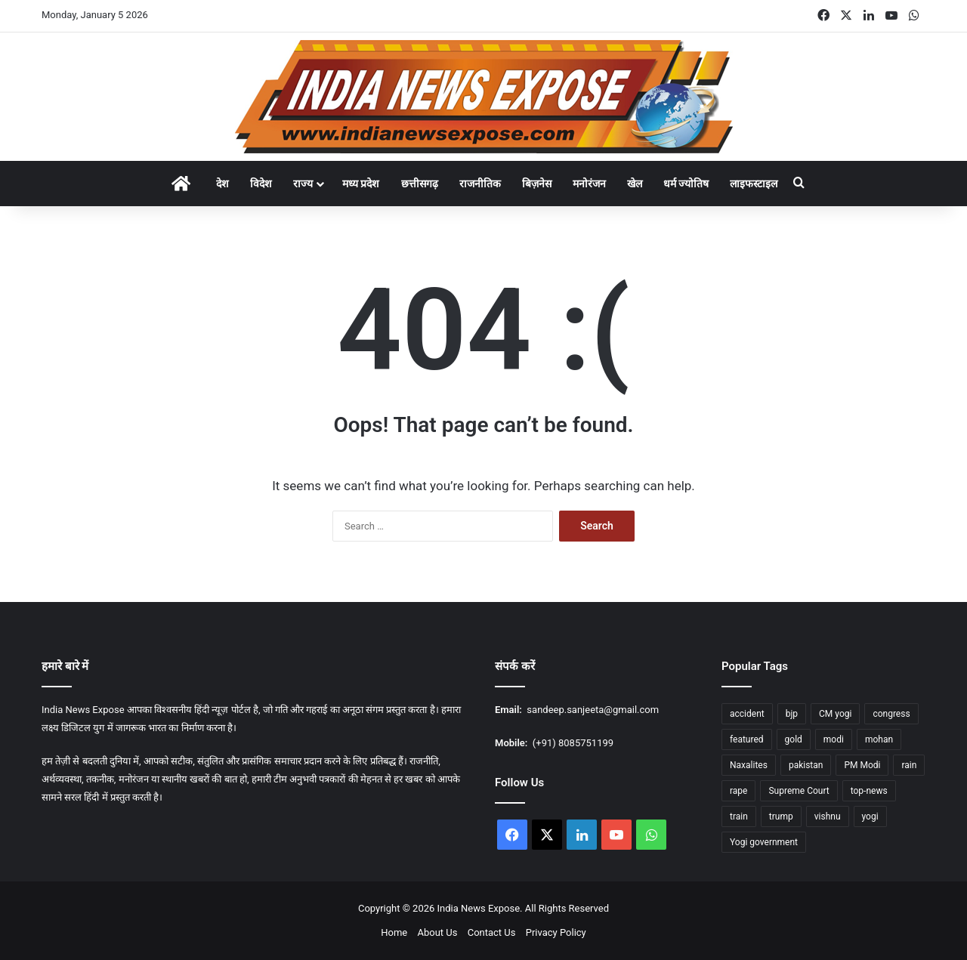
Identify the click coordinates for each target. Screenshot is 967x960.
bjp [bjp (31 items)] (792, 713)
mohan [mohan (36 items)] (879, 739)
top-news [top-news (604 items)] (869, 791)
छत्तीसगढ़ (419, 183)
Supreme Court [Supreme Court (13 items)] (798, 791)
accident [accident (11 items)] (747, 713)
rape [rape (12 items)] (738, 791)
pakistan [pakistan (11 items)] (806, 765)
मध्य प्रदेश (360, 183)
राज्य (303, 183)
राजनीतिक (480, 183)
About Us (437, 932)
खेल (634, 183)
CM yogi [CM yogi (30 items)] (835, 713)
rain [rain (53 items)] (908, 765)
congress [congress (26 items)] (891, 713)
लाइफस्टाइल (753, 183)
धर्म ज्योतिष (686, 183)
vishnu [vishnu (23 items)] (827, 816)
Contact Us (492, 932)
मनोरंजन (589, 183)
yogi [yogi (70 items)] (870, 816)
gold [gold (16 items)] (793, 739)
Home (394, 932)
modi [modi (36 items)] (833, 739)
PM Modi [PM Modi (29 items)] (862, 765)
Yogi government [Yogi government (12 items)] (764, 842)
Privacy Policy (556, 932)
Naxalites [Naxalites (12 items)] (749, 765)
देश (222, 183)
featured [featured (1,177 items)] (747, 739)
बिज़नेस (536, 183)
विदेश (261, 183)
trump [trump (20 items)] (781, 816)
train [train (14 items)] (739, 816)
